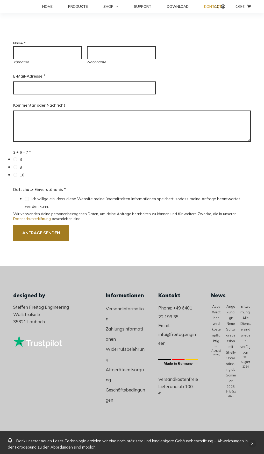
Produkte (78, 6)
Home (47, 6)
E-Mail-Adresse (29, 76)
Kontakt (213, 6)
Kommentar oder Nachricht (39, 105)
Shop (111, 6)
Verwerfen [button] (252, 444)
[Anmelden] (223, 6)
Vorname (21, 62)
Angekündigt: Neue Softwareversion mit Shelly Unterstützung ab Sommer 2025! (231, 346)
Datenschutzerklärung (32, 218)
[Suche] (216, 7)
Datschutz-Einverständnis (39, 189)
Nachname (96, 62)
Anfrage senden (41, 232)
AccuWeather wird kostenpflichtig (216, 323)
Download (178, 6)
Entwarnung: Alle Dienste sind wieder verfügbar (245, 329)
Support (142, 6)
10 (22, 175)
